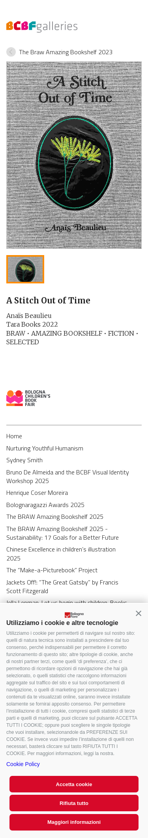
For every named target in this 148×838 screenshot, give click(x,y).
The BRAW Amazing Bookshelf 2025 (54, 516)
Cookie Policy (23, 764)
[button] (138, 613)
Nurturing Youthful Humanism (44, 448)
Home (14, 436)
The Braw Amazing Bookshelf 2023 (65, 52)
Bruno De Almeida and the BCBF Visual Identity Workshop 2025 (67, 476)
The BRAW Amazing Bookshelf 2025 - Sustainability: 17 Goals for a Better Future (62, 533)
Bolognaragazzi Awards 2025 (45, 504)
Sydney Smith (24, 460)
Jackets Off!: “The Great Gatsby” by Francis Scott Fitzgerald (62, 586)
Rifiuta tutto (74, 803)
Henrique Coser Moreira (37, 492)
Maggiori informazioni (74, 822)
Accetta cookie (74, 784)
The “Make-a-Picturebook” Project (51, 570)
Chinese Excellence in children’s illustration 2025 (61, 553)
